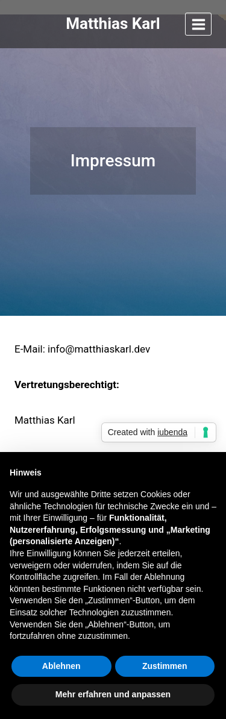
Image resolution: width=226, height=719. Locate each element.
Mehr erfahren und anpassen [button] (113, 694)
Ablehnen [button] (61, 666)
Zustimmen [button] (164, 666)
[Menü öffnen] (198, 24)
